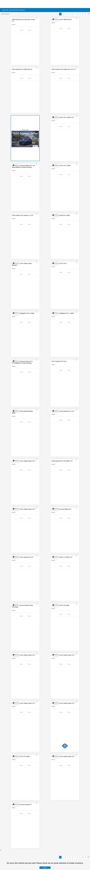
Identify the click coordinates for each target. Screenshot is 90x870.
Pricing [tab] (29, 30)
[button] (55, 19)
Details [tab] (21, 30)
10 (82, 14)
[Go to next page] (85, 14)
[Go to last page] (88, 14)
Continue (45, 867)
